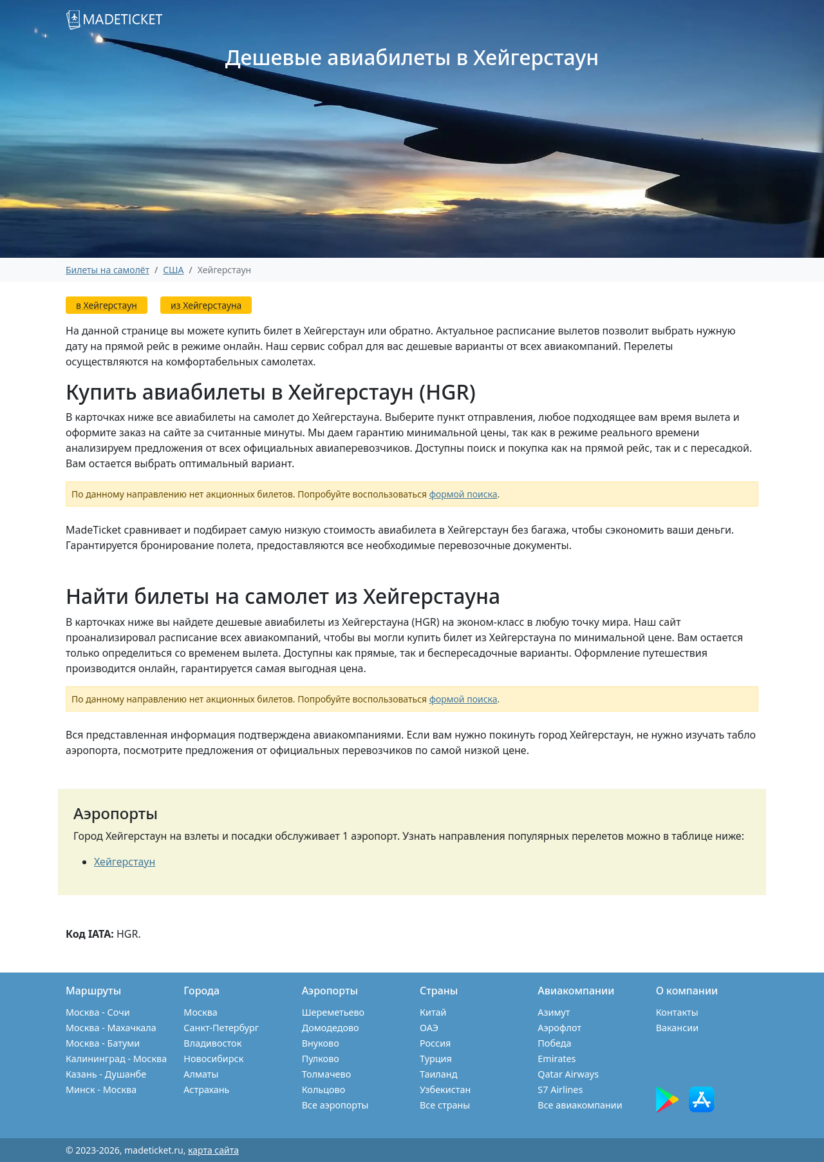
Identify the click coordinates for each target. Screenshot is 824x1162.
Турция (436, 1058)
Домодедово (330, 1028)
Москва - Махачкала (111, 1028)
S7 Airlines (560, 1089)
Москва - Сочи (98, 1012)
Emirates (557, 1058)
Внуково (320, 1043)
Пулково (320, 1058)
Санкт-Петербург (221, 1028)
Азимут (554, 1012)
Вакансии (677, 1028)
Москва (200, 1012)
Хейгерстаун (124, 862)
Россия (435, 1043)
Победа (554, 1043)
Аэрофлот (559, 1028)
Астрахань (206, 1089)
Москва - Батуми (103, 1043)
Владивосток (212, 1043)
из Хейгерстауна (206, 305)
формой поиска (463, 494)
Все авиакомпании (580, 1105)
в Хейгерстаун (106, 305)
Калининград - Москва (116, 1058)
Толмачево (326, 1074)
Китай (433, 1012)
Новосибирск (213, 1058)
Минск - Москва (101, 1089)
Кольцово (324, 1089)
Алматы (200, 1074)
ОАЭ (429, 1028)
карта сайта (213, 1150)
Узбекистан (445, 1089)
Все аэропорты (335, 1105)
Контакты (677, 1012)
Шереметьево (333, 1012)
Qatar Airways (568, 1074)
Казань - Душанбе (106, 1074)
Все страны (445, 1105)
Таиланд (438, 1074)
